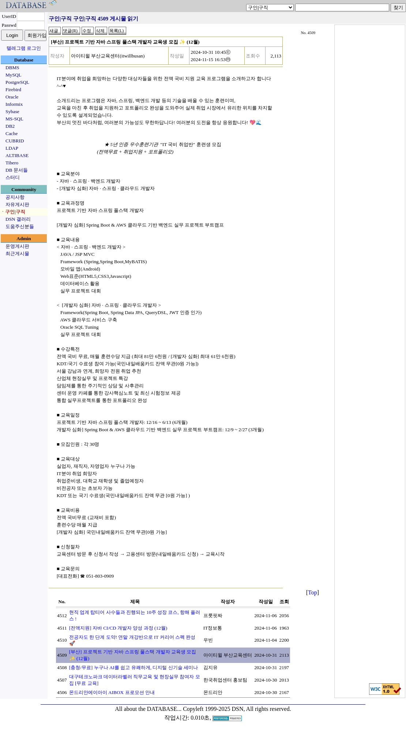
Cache (11, 133)
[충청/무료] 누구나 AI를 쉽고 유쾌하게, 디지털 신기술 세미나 (133, 667)
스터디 (12, 177)
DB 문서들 (16, 170)
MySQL (13, 75)
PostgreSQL (17, 82)
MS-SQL (14, 119)
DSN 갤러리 (18, 219)
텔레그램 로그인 (24, 48)
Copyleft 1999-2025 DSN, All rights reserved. (237, 709)
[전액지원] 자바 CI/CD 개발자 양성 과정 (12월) (118, 628)
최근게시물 (17, 253)
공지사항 (15, 197)
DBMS (12, 67)
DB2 (10, 126)
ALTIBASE (17, 155)
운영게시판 (17, 246)
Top (312, 592)
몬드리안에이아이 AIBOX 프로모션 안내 (112, 692)
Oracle (12, 97)
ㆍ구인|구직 (12, 212)
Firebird (13, 89)
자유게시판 (17, 204)
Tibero (11, 162)
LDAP (11, 148)
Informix (14, 104)
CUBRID (14, 140)
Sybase (12, 111)
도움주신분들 (19, 226)
